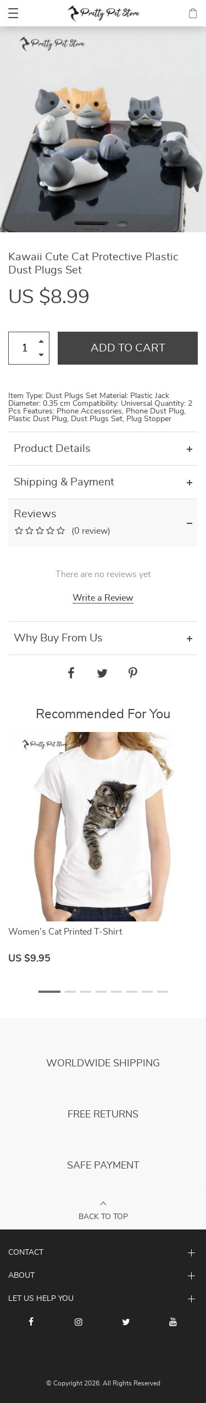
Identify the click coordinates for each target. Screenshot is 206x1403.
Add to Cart (128, 348)
